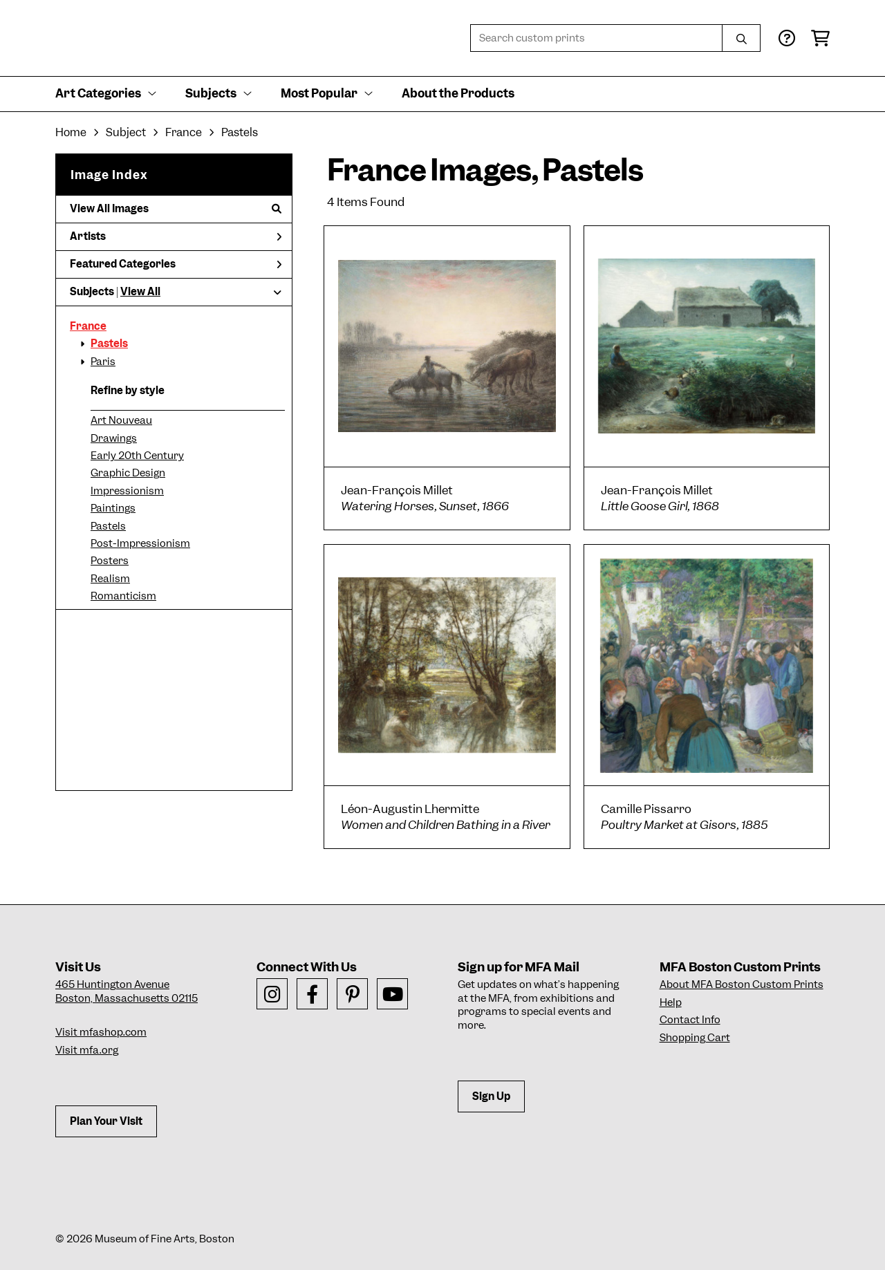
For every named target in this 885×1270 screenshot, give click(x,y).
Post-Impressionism (140, 543)
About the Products (458, 93)
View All (140, 292)
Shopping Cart (695, 1038)
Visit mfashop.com (101, 1032)
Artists (175, 236)
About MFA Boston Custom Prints (741, 984)
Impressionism (127, 491)
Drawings (114, 438)
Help (671, 1002)
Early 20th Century (137, 456)
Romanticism (123, 596)
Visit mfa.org (86, 1050)
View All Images (175, 209)
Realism (110, 579)
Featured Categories (175, 264)
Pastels (109, 344)
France (88, 326)
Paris (103, 361)
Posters (110, 561)
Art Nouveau (121, 420)
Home (70, 132)
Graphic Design (128, 473)
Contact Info (690, 1020)
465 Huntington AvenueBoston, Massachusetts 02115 (126, 991)
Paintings (113, 508)
